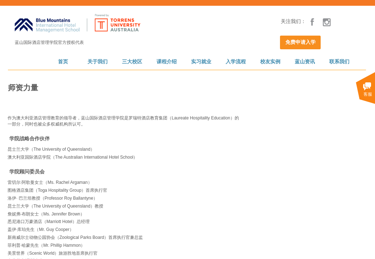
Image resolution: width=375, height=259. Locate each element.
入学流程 (236, 61)
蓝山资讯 (305, 61)
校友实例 (270, 61)
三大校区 (132, 61)
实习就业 (201, 61)
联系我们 (339, 61)
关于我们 (97, 61)
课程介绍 (167, 61)
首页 (63, 61)
